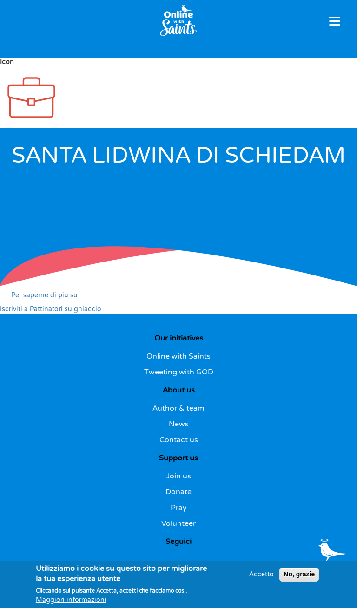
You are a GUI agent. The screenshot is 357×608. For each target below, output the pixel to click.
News (179, 424)
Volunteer (178, 523)
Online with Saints (178, 356)
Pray (179, 507)
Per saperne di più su (44, 295)
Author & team (178, 408)
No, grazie (299, 578)
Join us (178, 476)
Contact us (178, 440)
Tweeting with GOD (178, 372)
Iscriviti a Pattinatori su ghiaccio (50, 309)
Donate (178, 492)
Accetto (261, 578)
